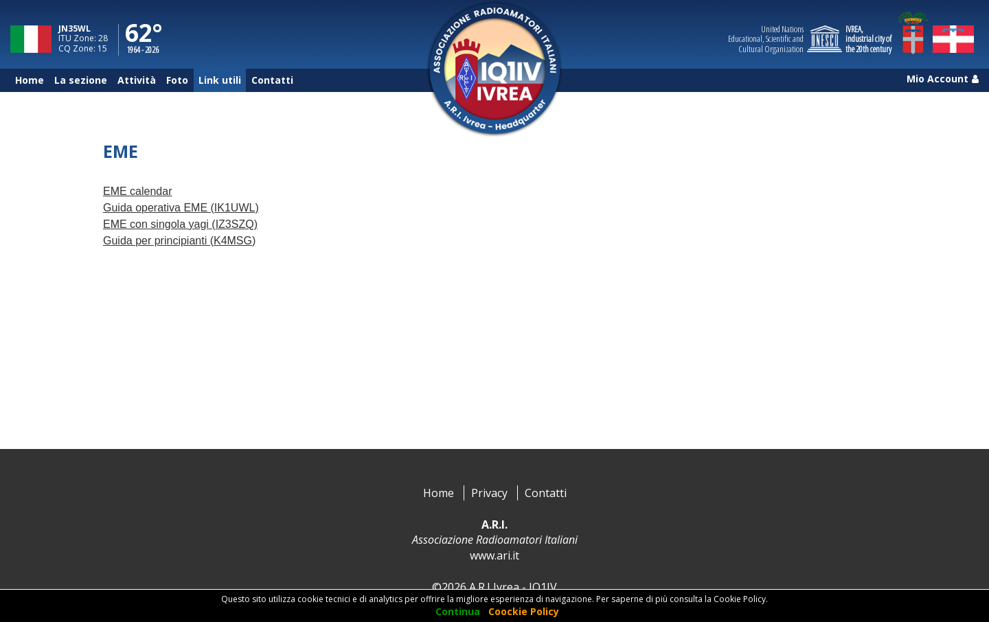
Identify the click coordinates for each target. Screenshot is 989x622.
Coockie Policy (523, 611)
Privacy (489, 492)
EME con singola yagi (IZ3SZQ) (180, 224)
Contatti (546, 492)
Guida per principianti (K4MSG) (179, 240)
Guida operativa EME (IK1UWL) (181, 208)
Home (438, 492)
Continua (457, 611)
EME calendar (137, 191)
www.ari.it (494, 555)
